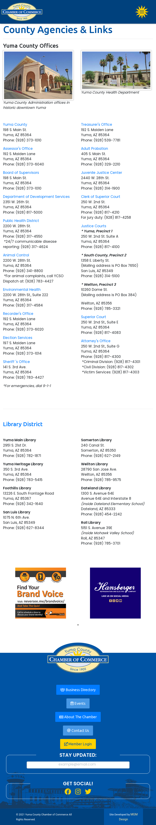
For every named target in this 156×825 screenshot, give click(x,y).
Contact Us (78, 730)
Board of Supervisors (21, 172)
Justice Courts (93, 226)
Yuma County (15, 124)
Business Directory (78, 690)
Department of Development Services (36, 196)
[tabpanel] (40, 593)
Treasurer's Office (96, 124)
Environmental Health (22, 289)
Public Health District (21, 220)
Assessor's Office (18, 148)
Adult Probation (94, 148)
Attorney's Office (95, 341)
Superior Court (93, 316)
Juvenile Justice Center (101, 172)
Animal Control (16, 255)
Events (78, 703)
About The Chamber (78, 717)
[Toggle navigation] (142, 12)
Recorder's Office (18, 313)
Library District (23, 424)
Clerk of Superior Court (100, 196)
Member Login (78, 744)
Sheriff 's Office (16, 361)
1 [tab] (78, 625)
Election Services (17, 337)
